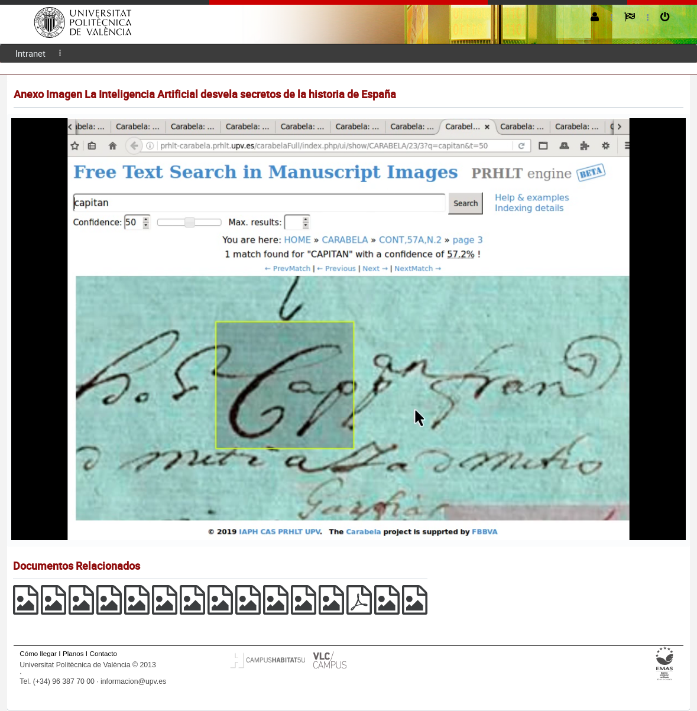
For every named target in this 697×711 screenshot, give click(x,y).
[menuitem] (30, 53)
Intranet (30, 53)
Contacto (103, 653)
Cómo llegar (38, 653)
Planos (73, 653)
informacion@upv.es (133, 681)
